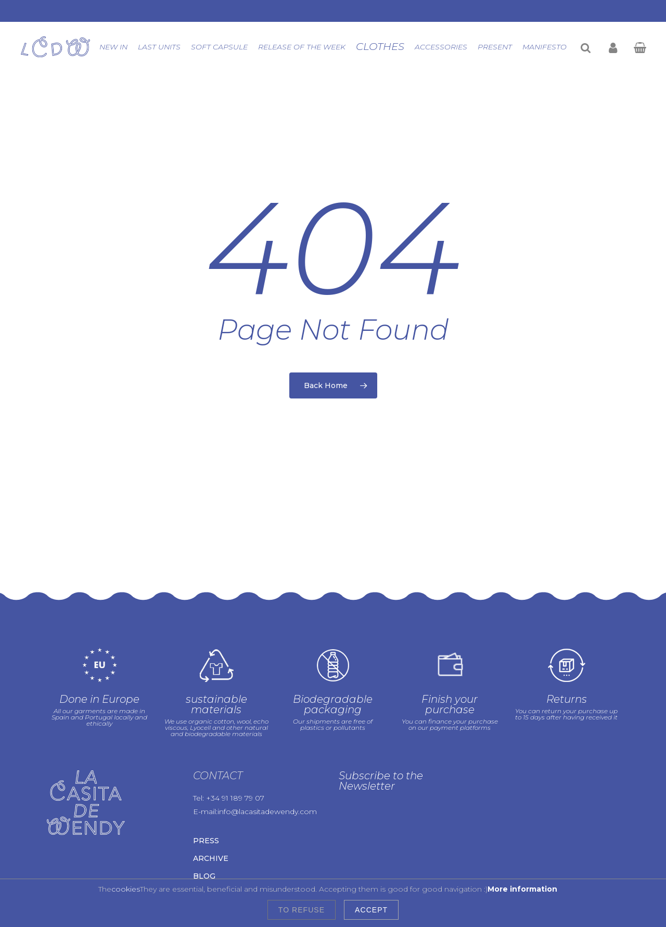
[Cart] (639, 47)
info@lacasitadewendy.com (267, 789)
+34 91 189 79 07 (235, 776)
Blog (204, 854)
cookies (125, 889)
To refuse (301, 910)
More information (522, 889)
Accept (371, 910)
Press (206, 818)
